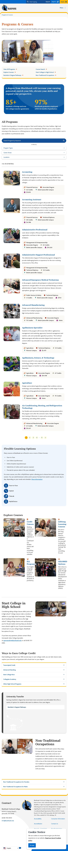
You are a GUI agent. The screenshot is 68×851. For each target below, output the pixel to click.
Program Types (8, 148)
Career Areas (8, 152)
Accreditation (38, 824)
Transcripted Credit (9, 665)
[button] (10, 848)
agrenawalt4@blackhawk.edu (12, 640)
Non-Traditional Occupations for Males (15, 786)
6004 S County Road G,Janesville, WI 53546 (9, 812)
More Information (36, 479)
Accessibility (37, 819)
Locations (6, 157)
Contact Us (54, 824)
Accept (32, 845)
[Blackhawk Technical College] (9, 8)
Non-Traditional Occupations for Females (16, 782)
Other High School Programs (12, 684)
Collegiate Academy (9, 679)
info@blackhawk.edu (8, 821)
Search (48, 2)
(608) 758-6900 (7, 818)
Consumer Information (58, 819)
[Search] (35, 2)
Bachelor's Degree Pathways (17, 707)
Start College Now (9, 674)
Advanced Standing (9, 670)
